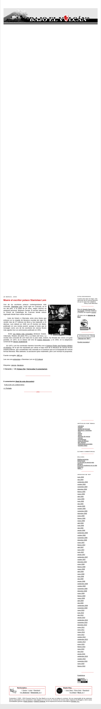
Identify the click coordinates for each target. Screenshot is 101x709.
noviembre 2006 (82, 537)
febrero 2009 (81, 596)
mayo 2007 (81, 550)
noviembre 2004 (82, 486)
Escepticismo (82, 439)
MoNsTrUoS (81, 461)
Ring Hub (77, 690)
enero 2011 (81, 627)
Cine (79, 432)
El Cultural (39, 359)
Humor (80, 433)
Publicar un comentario (14, 384)
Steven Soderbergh (20, 342)
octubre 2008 (82, 586)
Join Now (69, 690)
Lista (30, 690)
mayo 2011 (81, 629)
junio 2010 (81, 613)
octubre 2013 (82, 642)
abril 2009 (81, 600)
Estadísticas (81, 675)
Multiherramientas (83, 459)
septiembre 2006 (83, 533)
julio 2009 (80, 603)
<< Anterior (24, 692)
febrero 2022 (81, 666)
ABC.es (19, 355)
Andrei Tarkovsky (43, 340)
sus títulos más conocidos (23, 334)
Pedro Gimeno (28, 701)
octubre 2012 (82, 637)
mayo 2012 (81, 634)
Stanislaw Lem (16, 306)
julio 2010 (80, 615)
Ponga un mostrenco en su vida (87, 465)
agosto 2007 (81, 554)
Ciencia (80, 438)
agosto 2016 (81, 654)
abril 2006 (81, 523)
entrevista (16, 359)
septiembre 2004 (83, 482)
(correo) (93, 312)
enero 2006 (81, 516)
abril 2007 (81, 547)
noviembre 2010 (82, 622)
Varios (80, 435)
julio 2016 (80, 651)
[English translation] (84, 342)
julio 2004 (80, 479)
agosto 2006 (81, 530)
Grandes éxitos (82, 445)
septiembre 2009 (83, 605)
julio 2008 (80, 579)
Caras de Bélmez (83, 441)
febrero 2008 (81, 567)
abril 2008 (81, 571)
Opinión (80, 427)
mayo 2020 (81, 663)
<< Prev (73, 692)
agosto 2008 (81, 581)
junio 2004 (81, 477)
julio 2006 (80, 528)
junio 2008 (81, 576)
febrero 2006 (81, 518)
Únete (25, 690)
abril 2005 (81, 496)
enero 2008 (81, 564)
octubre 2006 (82, 535)
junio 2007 (81, 552)
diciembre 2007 (82, 562)
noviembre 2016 (82, 661)
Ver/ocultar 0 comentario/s (37, 369)
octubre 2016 (82, 659)
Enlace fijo (21, 369)
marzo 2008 (81, 569)
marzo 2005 (81, 494)
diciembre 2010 (82, 625)
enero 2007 (81, 542)
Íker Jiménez (82, 442)
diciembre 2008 (82, 591)
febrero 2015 (81, 646)
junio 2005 (81, 501)
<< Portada (8, 388)
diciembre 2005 (82, 513)
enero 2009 (81, 593)
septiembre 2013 (83, 639)
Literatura (81, 426)
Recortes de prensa (84, 436)
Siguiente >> (36, 692)
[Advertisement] (43, 276)
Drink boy (80, 467)
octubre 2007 (82, 559)
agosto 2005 (81, 506)
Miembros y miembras (85, 430)
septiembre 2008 (83, 583)
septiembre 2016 (83, 656)
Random (37, 690)
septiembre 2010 (83, 620)
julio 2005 (80, 504)
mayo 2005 (81, 499)
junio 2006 (81, 525)
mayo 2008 (81, 574)
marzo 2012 (81, 632)
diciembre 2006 (82, 540)
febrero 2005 (81, 491)
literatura (20, 365)
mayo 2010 (81, 610)
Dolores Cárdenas (39, 701)
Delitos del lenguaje (84, 429)
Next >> (81, 692)
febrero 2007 (81, 545)
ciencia (13, 365)
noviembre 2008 (82, 588)
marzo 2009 (81, 598)
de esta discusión (24, 381)
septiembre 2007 (83, 557)
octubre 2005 (82, 508)
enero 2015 (81, 644)
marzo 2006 (81, 520)
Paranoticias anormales (85, 444)
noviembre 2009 (82, 608)
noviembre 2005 (82, 511)
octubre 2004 (82, 484)
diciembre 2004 (82, 489)
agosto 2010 (81, 617)
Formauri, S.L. (75, 701)
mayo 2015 (81, 649)
